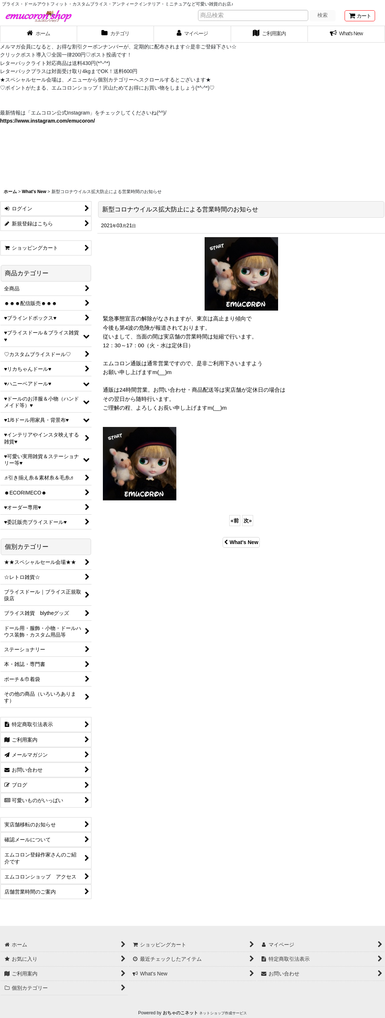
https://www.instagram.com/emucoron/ (47, 121)
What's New (241, 542)
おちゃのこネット (180, 1012)
